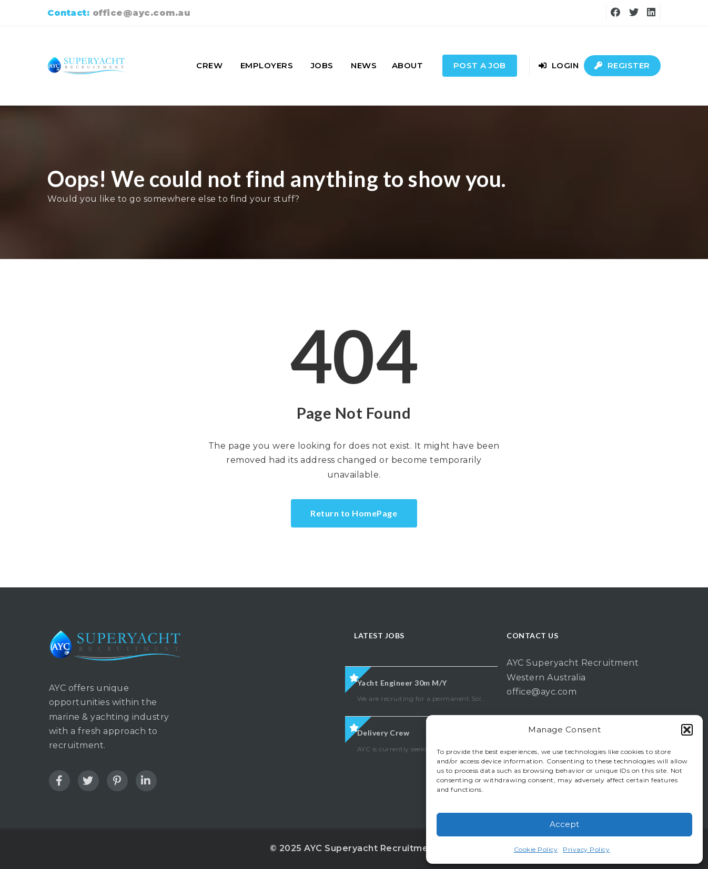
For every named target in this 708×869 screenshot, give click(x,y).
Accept (564, 824)
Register (622, 65)
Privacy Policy (586, 849)
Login (559, 65)
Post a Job (479, 65)
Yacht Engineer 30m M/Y (402, 682)
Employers (267, 65)
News (364, 65)
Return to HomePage (353, 513)
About (407, 65)
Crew (209, 65)
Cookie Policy (536, 849)
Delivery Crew (383, 732)
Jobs (322, 65)
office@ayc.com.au (141, 13)
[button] (687, 730)
